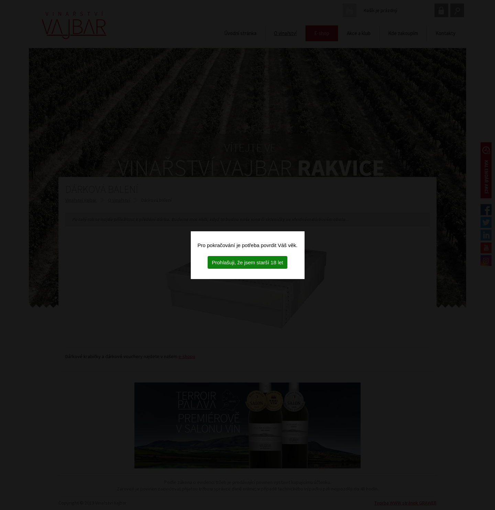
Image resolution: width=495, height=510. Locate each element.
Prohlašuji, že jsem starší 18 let (247, 262)
